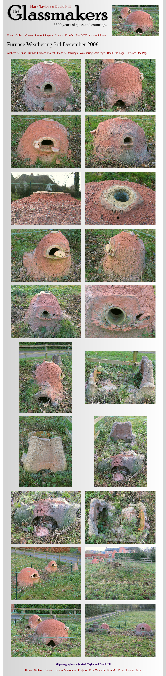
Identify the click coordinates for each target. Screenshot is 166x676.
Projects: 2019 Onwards (91, 670)
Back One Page (115, 53)
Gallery (19, 35)
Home (10, 35)
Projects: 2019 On (64, 35)
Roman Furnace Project (41, 53)
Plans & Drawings (67, 53)
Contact (29, 35)
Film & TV (81, 35)
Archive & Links (97, 35)
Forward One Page (137, 53)
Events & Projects (44, 35)
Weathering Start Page (92, 53)
